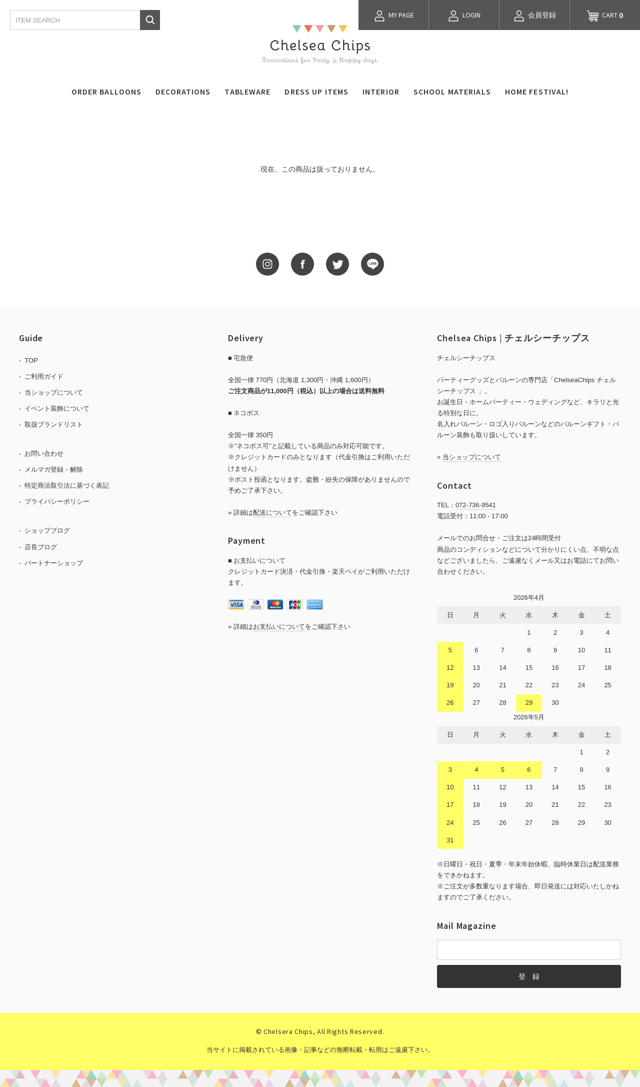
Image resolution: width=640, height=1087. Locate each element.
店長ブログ (40, 547)
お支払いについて (279, 626)
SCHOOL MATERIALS (452, 92)
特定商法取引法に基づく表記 (66, 485)
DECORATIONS (183, 92)
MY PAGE (394, 16)
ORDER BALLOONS (107, 92)
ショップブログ (47, 530)
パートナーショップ (53, 563)
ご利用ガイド (44, 376)
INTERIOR (381, 92)
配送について (272, 512)
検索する (150, 20)
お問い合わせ (44, 453)
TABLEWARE (247, 92)
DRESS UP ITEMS (316, 92)
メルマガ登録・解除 (53, 469)
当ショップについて (53, 392)
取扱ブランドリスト (53, 424)
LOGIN (464, 16)
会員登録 (534, 16)
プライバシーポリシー (57, 501)
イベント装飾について (57, 408)
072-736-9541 (476, 505)
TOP (31, 360)
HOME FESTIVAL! (537, 92)
